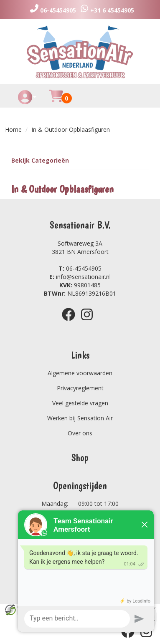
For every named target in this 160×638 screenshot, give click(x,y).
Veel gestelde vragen (80, 403)
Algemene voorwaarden (80, 373)
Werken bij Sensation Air (80, 418)
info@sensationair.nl (80, 277)
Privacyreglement (80, 388)
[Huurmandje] (56, 101)
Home (13, 129)
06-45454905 (80, 268)
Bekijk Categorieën (80, 160)
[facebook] (71, 322)
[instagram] (89, 322)
